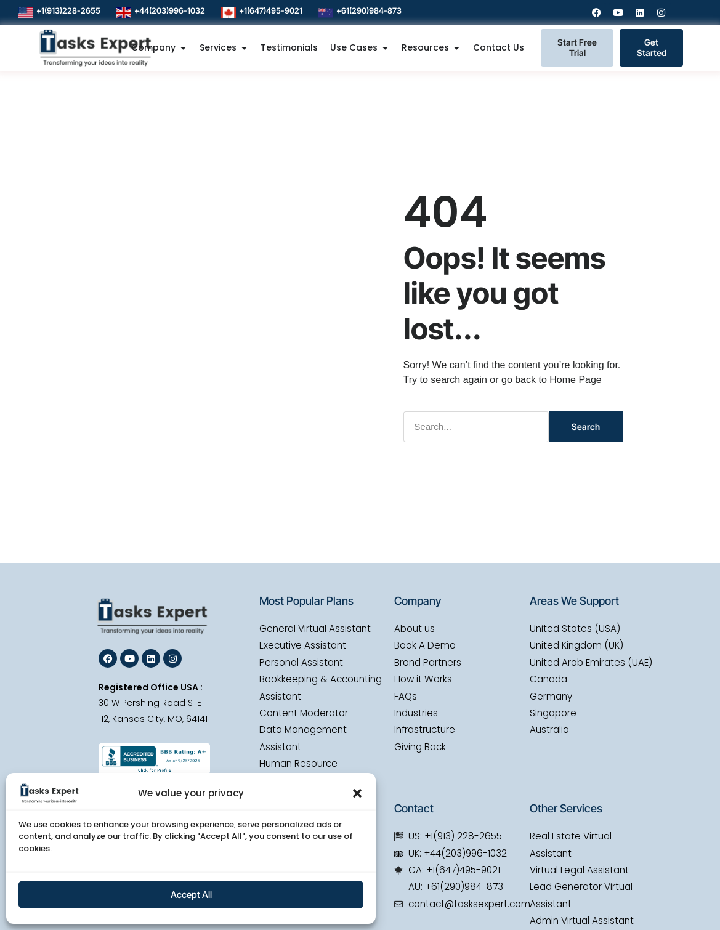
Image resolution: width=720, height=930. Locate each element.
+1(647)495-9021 (270, 10)
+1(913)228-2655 (68, 10)
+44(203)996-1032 (169, 10)
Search (586, 426)
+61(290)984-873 (369, 10)
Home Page (575, 379)
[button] (357, 793)
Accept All (191, 894)
